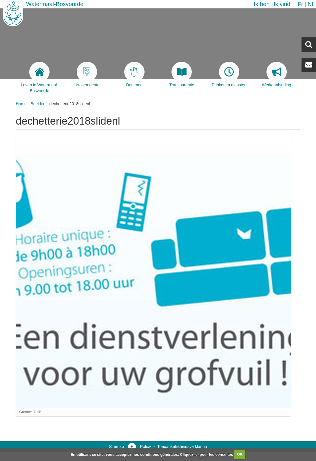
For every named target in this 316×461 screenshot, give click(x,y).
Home (21, 103)
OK (240, 454)
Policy (145, 446)
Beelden (37, 103)
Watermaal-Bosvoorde (54, 4)
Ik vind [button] (282, 4)
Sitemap (116, 446)
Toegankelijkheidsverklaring (182, 446)
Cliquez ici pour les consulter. (206, 454)
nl (310, 4)
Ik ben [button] (261, 4)
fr (300, 4)
